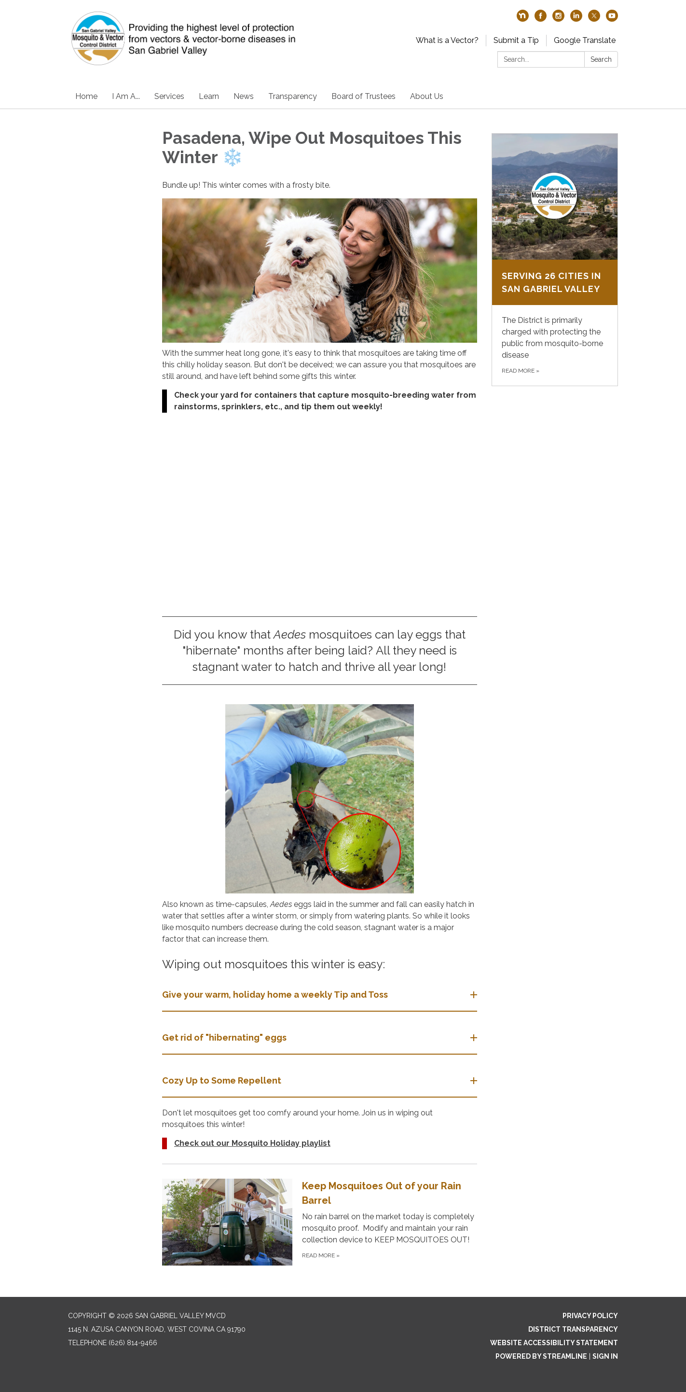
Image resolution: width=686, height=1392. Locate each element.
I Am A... (126, 96)
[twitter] (594, 19)
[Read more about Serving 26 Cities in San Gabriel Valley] (555, 259)
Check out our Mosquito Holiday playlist (252, 1143)
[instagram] (558, 19)
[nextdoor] (523, 19)
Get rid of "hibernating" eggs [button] (225, 1037)
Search (601, 59)
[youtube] (612, 19)
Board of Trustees (363, 96)
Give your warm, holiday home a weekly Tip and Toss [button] (276, 994)
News (243, 96)
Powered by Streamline (541, 1356)
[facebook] (541, 19)
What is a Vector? (447, 40)
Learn (209, 96)
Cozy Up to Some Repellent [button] (222, 1080)
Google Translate (585, 40)
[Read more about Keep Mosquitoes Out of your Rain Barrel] (319, 1222)
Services (169, 96)
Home (86, 96)
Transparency (292, 96)
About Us (426, 96)
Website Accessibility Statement (554, 1343)
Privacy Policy (590, 1316)
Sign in (605, 1356)
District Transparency (573, 1329)
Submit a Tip (516, 40)
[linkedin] (576, 19)
